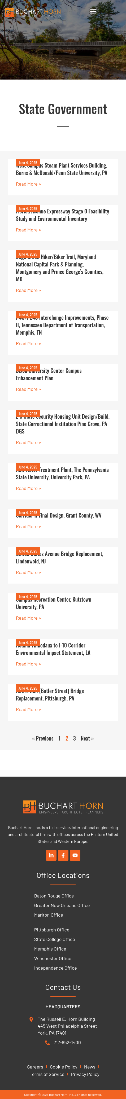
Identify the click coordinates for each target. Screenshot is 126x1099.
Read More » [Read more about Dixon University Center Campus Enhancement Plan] (28, 389)
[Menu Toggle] (93, 11)
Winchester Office (52, 958)
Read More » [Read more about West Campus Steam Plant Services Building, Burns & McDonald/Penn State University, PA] (28, 184)
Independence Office (55, 968)
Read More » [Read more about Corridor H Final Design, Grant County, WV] (28, 526)
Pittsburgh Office (51, 929)
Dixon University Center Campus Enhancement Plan (49, 374)
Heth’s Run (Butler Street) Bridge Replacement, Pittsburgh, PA (50, 694)
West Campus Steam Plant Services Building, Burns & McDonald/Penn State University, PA (61, 169)
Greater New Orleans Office (62, 905)
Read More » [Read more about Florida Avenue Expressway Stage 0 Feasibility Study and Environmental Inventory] (28, 230)
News (89, 1067)
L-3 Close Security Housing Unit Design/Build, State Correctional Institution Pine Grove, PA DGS (63, 423)
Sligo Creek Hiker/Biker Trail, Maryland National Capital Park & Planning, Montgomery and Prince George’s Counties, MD (59, 268)
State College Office (54, 939)
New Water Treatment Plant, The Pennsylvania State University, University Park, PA (62, 473)
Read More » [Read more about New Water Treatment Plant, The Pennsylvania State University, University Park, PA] (28, 488)
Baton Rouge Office (54, 896)
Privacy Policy (85, 1074)
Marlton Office (48, 915)
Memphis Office (50, 949)
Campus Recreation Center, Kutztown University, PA (53, 603)
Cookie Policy (63, 1067)
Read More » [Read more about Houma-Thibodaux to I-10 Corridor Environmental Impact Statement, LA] (28, 664)
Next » (87, 738)
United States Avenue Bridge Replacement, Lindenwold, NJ (59, 557)
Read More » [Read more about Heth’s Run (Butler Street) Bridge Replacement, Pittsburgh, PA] (28, 709)
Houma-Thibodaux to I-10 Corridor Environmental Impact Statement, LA (53, 648)
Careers (35, 1067)
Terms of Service (47, 1074)
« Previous (42, 738)
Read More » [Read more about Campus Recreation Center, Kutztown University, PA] (28, 618)
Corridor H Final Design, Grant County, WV (59, 515)
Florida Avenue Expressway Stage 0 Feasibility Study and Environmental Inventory (62, 214)
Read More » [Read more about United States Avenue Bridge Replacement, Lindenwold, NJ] (28, 572)
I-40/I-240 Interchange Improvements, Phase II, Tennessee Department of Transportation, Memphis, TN (62, 324)
